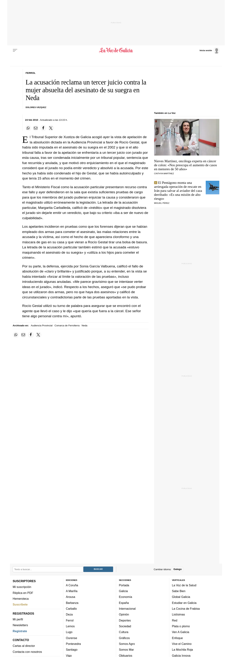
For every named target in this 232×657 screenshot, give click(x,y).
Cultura (123, 632)
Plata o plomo (181, 626)
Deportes (125, 620)
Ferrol (70, 620)
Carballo (71, 608)
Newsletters (20, 625)
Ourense (71, 638)
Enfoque (177, 638)
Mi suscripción (22, 586)
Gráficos (124, 638)
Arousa (70, 596)
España (124, 602)
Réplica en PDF (23, 592)
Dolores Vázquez (36, 107)
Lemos (70, 626)
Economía (125, 596)
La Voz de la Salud (184, 585)
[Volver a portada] (116, 50)
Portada (124, 585)
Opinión (124, 614)
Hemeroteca (21, 598)
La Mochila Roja (182, 649)
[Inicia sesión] (209, 50)
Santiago (72, 649)
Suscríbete (20, 604)
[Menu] (15, 50)
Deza (69, 614)
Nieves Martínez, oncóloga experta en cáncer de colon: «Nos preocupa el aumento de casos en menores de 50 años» (185, 165)
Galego (177, 569)
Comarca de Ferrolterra (67, 325)
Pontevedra (73, 643)
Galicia (123, 591)
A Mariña (72, 591)
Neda (84, 325)
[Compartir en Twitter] (51, 128)
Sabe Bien (179, 591)
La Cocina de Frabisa (186, 608)
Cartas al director (24, 645)
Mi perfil (18, 619)
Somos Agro (127, 643)
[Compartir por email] (36, 128)
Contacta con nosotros (27, 651)
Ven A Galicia (180, 632)
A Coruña (72, 585)
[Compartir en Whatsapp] (28, 128)
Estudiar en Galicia (184, 602)
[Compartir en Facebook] (43, 128)
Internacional (127, 608)
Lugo (69, 632)
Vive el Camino (182, 643)
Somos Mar (126, 649)
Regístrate (20, 631)
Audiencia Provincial (42, 325)
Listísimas (178, 614)
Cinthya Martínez (164, 173)
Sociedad (125, 626)
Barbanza (72, 602)
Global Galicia (181, 596)
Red (174, 620)
